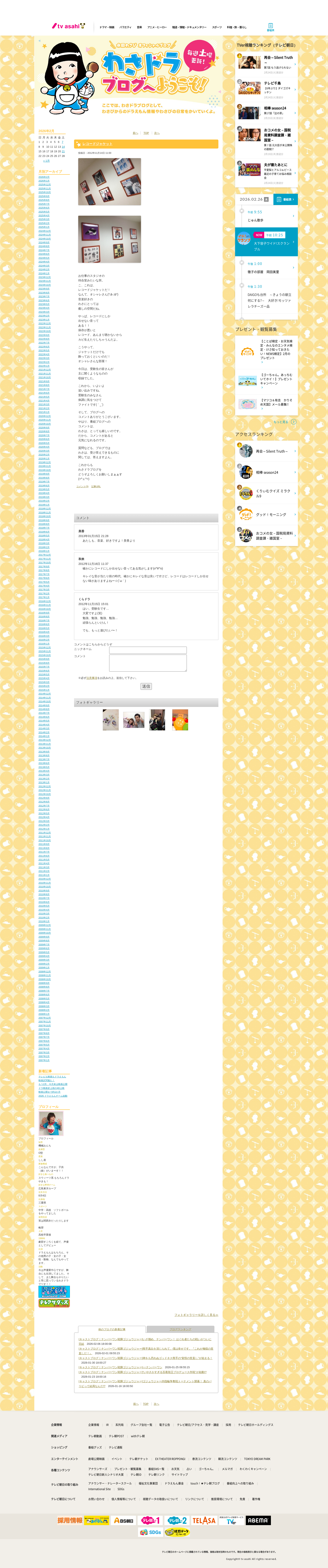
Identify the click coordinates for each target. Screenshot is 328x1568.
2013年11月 (44, 744)
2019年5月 (44, 489)
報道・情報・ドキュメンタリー (189, 27)
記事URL (96, 486)
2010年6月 (44, 902)
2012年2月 (44, 825)
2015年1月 (44, 690)
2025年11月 (44, 188)
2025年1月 (44, 227)
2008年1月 (44, 1014)
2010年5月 (44, 906)
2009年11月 (44, 929)
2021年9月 (44, 381)
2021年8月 (44, 385)
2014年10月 (44, 701)
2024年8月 (44, 246)
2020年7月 (44, 435)
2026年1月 (44, 180)
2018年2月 (44, 547)
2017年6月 (44, 578)
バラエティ (125, 27)
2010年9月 (44, 890)
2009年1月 (44, 967)
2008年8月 (44, 987)
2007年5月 (44, 1045)
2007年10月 (44, 1025)
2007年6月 (44, 1041)
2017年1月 (44, 597)
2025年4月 (44, 215)
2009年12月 (44, 925)
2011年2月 (44, 871)
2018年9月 (44, 520)
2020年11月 (44, 420)
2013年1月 (44, 782)
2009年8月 (44, 940)
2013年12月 (44, 740)
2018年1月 (44, 551)
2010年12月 (44, 879)
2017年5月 (44, 582)
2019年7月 (44, 481)
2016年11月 (44, 605)
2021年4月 (44, 400)
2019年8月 (44, 478)
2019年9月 (44, 474)
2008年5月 (44, 998)
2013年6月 (44, 763)
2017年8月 (44, 570)
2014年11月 (44, 697)
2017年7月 (44, 574)
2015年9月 (44, 659)
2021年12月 (44, 369)
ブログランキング (180, 1329)
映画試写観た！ (46, 1080)
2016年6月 (44, 624)
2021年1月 (44, 412)
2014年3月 (44, 728)
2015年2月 (44, 686)
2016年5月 (44, 628)
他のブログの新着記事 (112, 1329)
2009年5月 (44, 952)
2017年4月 (44, 586)
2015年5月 (44, 674)
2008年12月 (44, 971)
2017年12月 (44, 555)
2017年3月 (44, 589)
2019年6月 (44, 485)
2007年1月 (44, 1060)
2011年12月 (44, 832)
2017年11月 (44, 559)
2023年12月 (44, 277)
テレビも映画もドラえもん (52, 1076)
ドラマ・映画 (106, 27)
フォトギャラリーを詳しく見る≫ (196, 1315)
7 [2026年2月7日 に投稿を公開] (62, 142)
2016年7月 (44, 620)
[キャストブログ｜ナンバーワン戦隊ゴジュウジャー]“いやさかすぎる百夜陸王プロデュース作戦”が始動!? (142, 1372)
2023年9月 (44, 288)
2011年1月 (44, 875)
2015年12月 (44, 647)
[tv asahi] (69, 27)
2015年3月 (44, 682)
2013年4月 (44, 771)
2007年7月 (44, 1037)
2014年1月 (44, 736)
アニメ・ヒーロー (157, 27)
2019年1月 (44, 505)
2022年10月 (44, 331)
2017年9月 (44, 566)
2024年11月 (44, 234)
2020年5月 (44, 443)
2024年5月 (44, 258)
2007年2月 (44, 1056)
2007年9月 (44, 1029)
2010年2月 (44, 917)
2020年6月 (44, 439)
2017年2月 (44, 593)
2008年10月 (44, 979)
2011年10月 (44, 840)
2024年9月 (44, 242)
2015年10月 (44, 655)
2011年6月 (44, 856)
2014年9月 (44, 705)
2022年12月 (44, 323)
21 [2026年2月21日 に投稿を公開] (63, 151)
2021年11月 (44, 373)
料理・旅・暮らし (237, 27)
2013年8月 (44, 755)
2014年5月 (44, 720)
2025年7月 (44, 204)
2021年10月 (44, 377)
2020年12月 (44, 416)
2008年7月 (44, 991)
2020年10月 (44, 424)
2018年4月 (44, 539)
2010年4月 (44, 910)
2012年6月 (44, 809)
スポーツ (217, 27)
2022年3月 (44, 358)
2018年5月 (44, 535)
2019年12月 (44, 462)
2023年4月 (44, 308)
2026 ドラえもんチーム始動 (52, 1096)
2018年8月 (44, 524)
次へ (157, 133)
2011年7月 (44, 852)
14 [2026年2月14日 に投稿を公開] (63, 146)
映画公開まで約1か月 (49, 1092)
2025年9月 (44, 196)
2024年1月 (44, 273)
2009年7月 (44, 944)
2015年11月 (44, 651)
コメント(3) (82, 486)
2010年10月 (44, 886)
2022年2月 (44, 362)
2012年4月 (44, 817)
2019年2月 (44, 501)
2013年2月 (44, 778)
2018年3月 (44, 543)
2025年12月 (44, 184)
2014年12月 (44, 693)
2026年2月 (44, 177)
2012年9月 (44, 798)
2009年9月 (44, 937)
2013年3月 (44, 774)
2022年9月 (44, 335)
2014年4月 (44, 724)
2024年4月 (44, 261)
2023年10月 (44, 285)
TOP (146, 133)
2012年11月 (44, 790)
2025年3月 (44, 219)
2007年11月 (44, 1021)
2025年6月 (44, 207)
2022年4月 (44, 354)
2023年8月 (44, 292)
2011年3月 (44, 867)
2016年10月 (44, 609)
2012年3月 (44, 821)
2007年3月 (44, 1052)
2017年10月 (44, 562)
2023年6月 (44, 300)
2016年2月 (44, 639)
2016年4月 (44, 632)
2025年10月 (44, 192)
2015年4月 (44, 678)
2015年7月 (44, 666)
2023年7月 (44, 296)
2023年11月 (44, 281)
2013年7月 (44, 759)
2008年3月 (44, 1006)
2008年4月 (44, 1002)
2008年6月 (44, 994)
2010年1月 (44, 921)
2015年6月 (44, 670)
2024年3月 (44, 265)
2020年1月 (44, 458)
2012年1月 (44, 829)
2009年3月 (44, 960)
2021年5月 (44, 397)
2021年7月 (44, 389)
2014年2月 (44, 732)
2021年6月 (44, 393)
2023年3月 (44, 312)
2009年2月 (44, 964)
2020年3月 (44, 451)
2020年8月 (44, 431)
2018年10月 (44, 516)
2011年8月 (44, 848)
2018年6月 (44, 532)
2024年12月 (44, 231)
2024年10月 (44, 238)
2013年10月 (44, 747)
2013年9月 (44, 751)
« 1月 (46, 160)
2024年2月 (44, 269)
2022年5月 (44, 350)
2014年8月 (44, 709)
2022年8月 (44, 339)
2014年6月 (44, 717)
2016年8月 (44, 616)
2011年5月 (44, 859)
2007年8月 (44, 1033)
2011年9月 (44, 844)
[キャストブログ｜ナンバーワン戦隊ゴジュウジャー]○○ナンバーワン (120, 1367)
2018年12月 (44, 508)
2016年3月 (44, 636)
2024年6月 (44, 254)
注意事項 (91, 681)
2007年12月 (44, 1018)
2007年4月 (44, 1048)
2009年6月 (44, 948)
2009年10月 (44, 933)
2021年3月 (44, 404)
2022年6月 (44, 346)
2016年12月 (44, 601)
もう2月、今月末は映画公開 (52, 1084)
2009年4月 (44, 956)
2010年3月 (44, 913)
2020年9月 (44, 427)
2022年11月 (44, 327)
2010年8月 (44, 894)
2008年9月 (44, 983)
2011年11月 (44, 836)
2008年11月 (44, 975)
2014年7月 (44, 713)
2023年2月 (44, 315)
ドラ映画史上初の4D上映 (51, 1088)
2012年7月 (44, 805)
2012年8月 (44, 801)
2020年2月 (44, 454)
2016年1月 (44, 643)
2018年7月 (44, 528)
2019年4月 (44, 493)
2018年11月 (44, 512)
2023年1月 (44, 319)
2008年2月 (44, 1010)
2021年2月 (44, 408)
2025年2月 (44, 223)
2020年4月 (44, 447)
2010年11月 (44, 883)
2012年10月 (44, 794)
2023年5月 (44, 304)
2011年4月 (44, 863)
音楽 (139, 27)
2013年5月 (44, 767)
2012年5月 (44, 813)
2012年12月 (44, 786)
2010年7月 (44, 898)
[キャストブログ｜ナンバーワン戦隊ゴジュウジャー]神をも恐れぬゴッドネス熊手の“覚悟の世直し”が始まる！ (146, 1358)
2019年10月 (44, 470)
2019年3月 (44, 497)
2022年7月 (44, 342)
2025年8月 (44, 200)
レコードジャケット (97, 144)
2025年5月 (44, 211)
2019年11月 (44, 466)
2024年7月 (44, 250)
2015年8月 (44, 663)
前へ (135, 133)
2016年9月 (44, 613)
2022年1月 (44, 366)
